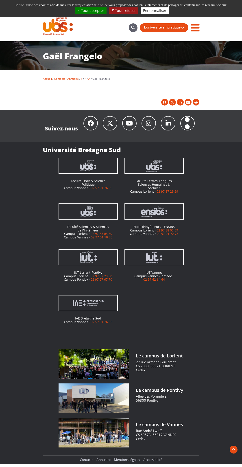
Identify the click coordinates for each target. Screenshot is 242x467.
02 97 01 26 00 (101, 190)
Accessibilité (152, 462)
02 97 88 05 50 (101, 236)
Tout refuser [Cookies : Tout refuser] (123, 10)
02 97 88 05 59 (167, 233)
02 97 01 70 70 (101, 240)
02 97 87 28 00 (101, 278)
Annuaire (103, 462)
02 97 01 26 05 (101, 324)
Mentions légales (127, 462)
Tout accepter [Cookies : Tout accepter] (90, 10)
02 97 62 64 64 (154, 282)
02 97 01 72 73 (167, 236)
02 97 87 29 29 (167, 194)
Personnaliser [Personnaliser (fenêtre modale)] (154, 10)
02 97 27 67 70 (101, 282)
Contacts (86, 462)
